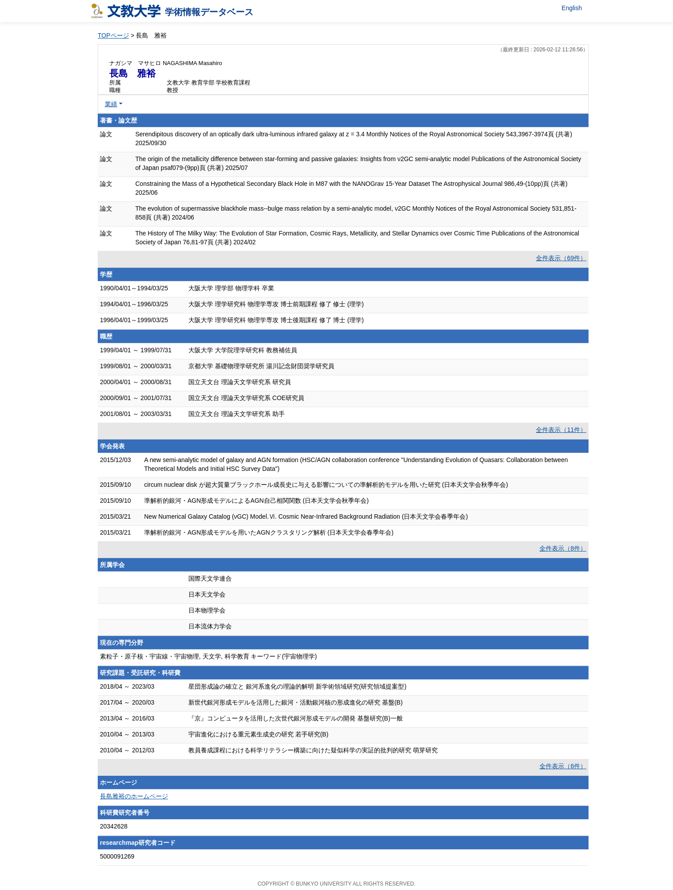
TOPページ (113, 35)
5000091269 (117, 856)
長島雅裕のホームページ (134, 796)
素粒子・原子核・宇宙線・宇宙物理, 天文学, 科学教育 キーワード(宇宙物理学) (208, 656)
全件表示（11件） (561, 429)
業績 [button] (111, 104)
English (572, 8)
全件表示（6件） (562, 766)
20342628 (113, 826)
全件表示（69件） (561, 258)
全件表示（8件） (562, 548)
